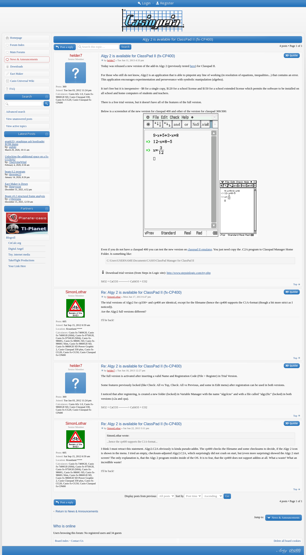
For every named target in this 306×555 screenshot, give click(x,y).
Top (295, 284)
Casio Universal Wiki (22, 81)
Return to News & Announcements (77, 511)
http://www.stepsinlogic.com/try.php (189, 272)
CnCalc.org (14, 243)
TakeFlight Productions (21, 260)
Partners (27, 208)
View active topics (16, 126)
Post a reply (66, 47)
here (192, 66)
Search (27, 96)
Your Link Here (17, 266)
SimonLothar (76, 292)
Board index (62, 540)
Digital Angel (15, 248)
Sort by (189, 496)
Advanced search (15, 111)
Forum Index (17, 45)
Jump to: (259, 517)
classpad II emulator (200, 249)
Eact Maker (16, 73)
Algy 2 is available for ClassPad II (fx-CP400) (178, 39)
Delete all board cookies (287, 540)
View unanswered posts (19, 119)
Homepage (16, 37)
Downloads (16, 66)
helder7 (76, 55)
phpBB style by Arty (281, 551)
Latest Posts (26, 134)
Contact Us (77, 540)
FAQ (12, 88)
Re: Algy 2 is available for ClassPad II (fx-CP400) (141, 292)
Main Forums (17, 52)
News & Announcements (24, 59)
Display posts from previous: (150, 496)
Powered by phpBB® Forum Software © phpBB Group (295, 551)
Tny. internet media (19, 254)
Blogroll (10, 237)
